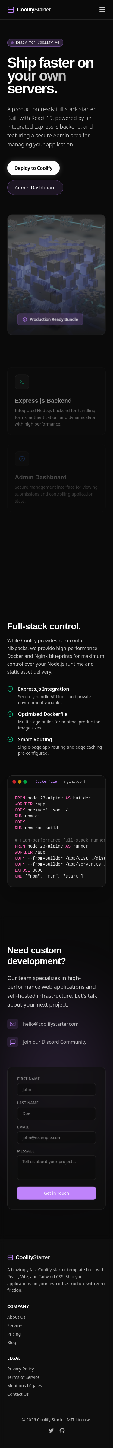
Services (15, 1325)
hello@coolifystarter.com (51, 1028)
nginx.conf (82, 781)
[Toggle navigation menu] (102, 10)
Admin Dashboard (35, 189)
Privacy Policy (20, 1369)
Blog (11, 1342)
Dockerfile (53, 781)
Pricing (14, 1334)
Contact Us (18, 1394)
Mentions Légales (24, 1385)
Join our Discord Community (54, 1046)
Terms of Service (23, 1377)
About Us (16, 1317)
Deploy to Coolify (33, 169)
